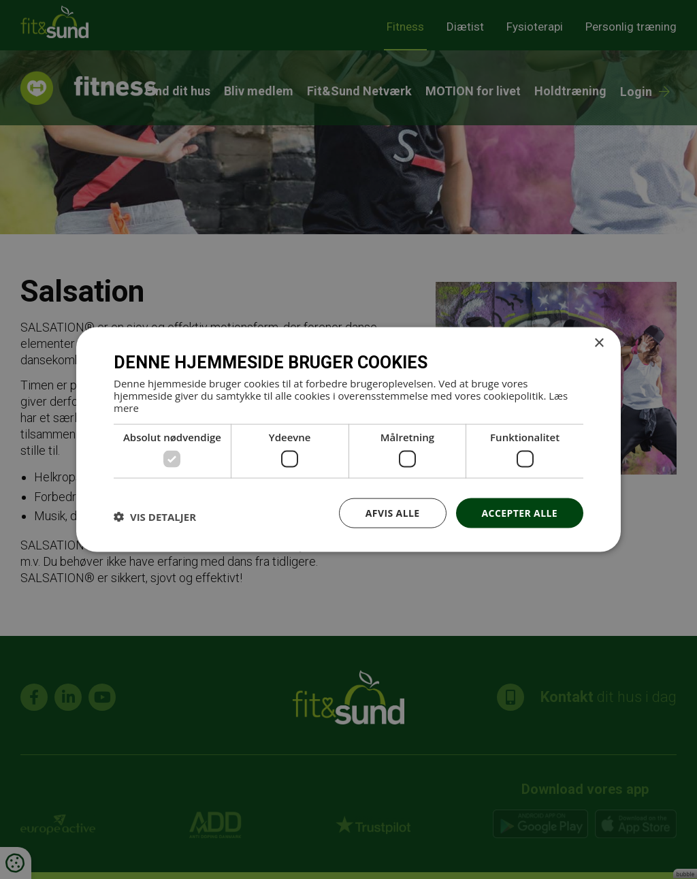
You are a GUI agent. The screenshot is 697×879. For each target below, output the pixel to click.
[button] (155, 516)
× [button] (599, 343)
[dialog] (348, 439)
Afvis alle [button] (393, 512)
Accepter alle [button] (519, 512)
